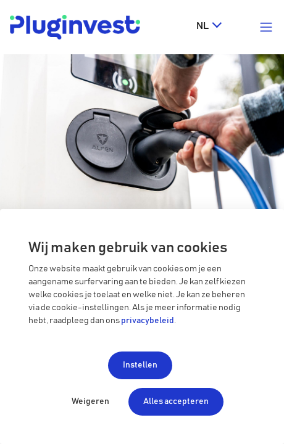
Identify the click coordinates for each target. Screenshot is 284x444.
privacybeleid (147, 320)
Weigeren (90, 401)
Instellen (140, 365)
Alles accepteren (176, 401)
